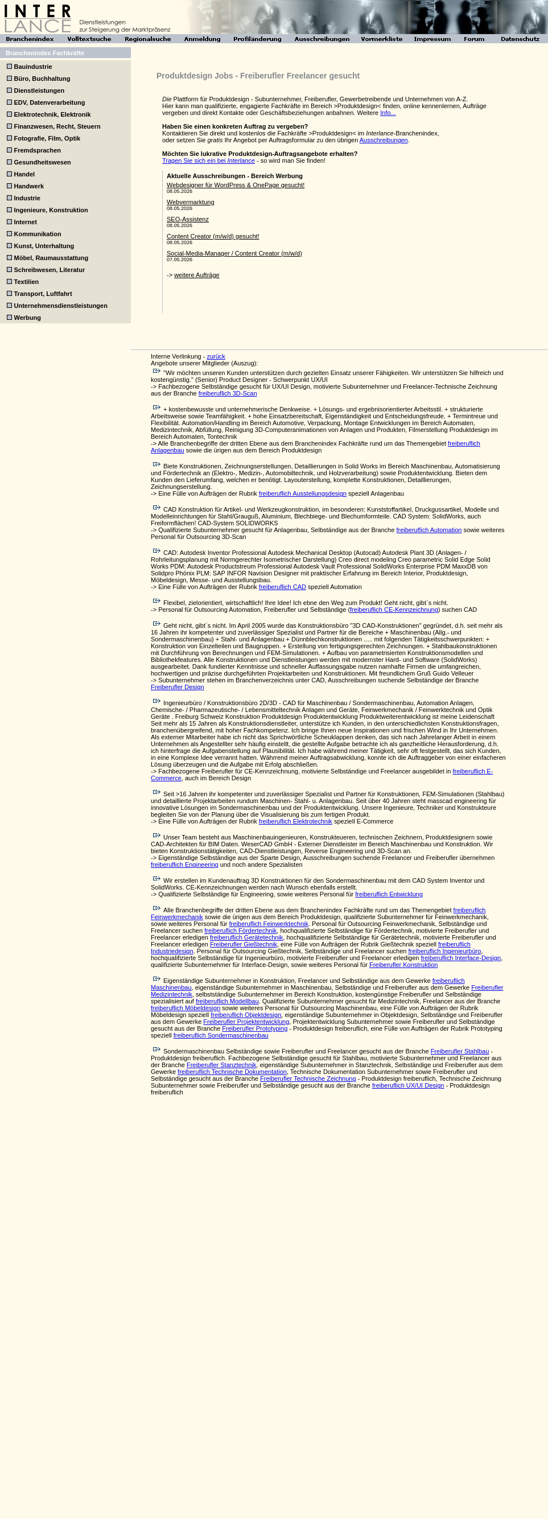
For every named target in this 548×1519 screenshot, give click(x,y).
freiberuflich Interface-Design (461, 957)
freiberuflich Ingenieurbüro (444, 951)
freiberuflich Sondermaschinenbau (221, 1035)
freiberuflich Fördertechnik (240, 930)
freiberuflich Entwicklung (389, 894)
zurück (216, 356)
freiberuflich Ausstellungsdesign (303, 493)
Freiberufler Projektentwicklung (246, 1021)
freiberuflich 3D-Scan (228, 393)
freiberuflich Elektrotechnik (295, 821)
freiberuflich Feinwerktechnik (268, 923)
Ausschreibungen (384, 140)
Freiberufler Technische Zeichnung (308, 1078)
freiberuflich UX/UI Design (408, 1085)
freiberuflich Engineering (185, 864)
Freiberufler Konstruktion (403, 964)
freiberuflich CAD (282, 586)
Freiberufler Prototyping (254, 1028)
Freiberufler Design (177, 687)
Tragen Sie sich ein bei (208, 160)
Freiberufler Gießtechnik (243, 944)
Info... (388, 112)
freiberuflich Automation (429, 529)
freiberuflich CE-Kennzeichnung (394, 609)
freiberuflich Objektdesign (246, 1014)
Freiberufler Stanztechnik (221, 1064)
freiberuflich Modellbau (227, 1001)
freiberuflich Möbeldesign (185, 1008)
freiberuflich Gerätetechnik (246, 937)
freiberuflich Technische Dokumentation (232, 1071)
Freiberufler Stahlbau (460, 1051)
